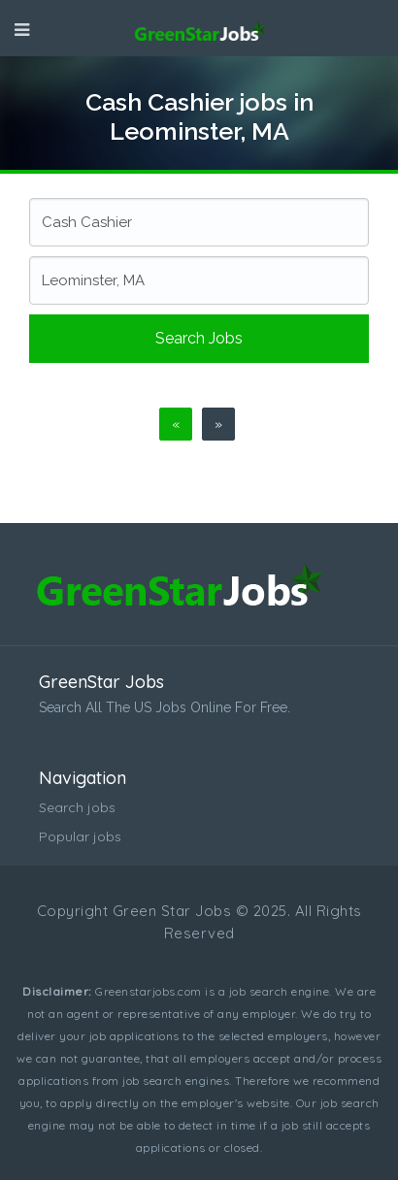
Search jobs (199, 338)
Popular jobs (80, 836)
